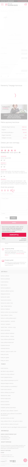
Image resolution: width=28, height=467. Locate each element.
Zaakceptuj (14, 235)
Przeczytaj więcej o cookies (8, 231)
